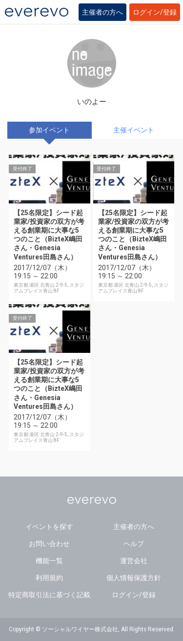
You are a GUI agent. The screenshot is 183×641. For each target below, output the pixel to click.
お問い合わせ (49, 544)
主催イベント (133, 130)
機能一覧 (49, 561)
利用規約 (49, 578)
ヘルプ (133, 544)
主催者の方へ (102, 12)
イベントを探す (49, 527)
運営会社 (133, 561)
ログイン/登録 (155, 12)
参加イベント (49, 130)
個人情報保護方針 (133, 578)
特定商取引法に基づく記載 (49, 595)
